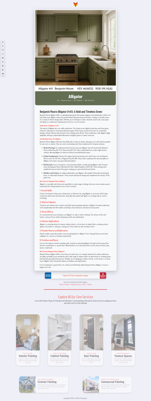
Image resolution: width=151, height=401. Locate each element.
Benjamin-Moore (76, 284)
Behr (84, 284)
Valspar (89, 284)
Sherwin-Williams (64, 284)
